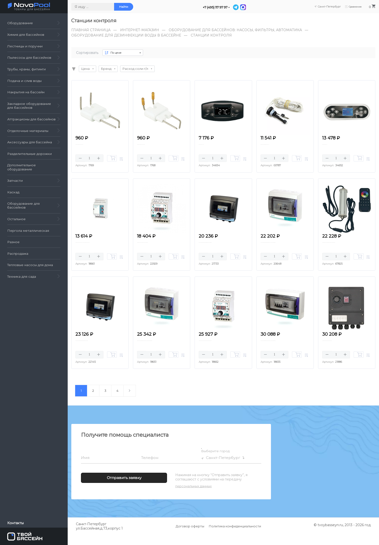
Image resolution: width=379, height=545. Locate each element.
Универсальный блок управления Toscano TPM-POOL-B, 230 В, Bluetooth (218, 352)
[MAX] (243, 7)
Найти (123, 7)
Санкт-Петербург (223, 468)
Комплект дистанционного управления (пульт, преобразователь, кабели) (343, 251)
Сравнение (351, 6)
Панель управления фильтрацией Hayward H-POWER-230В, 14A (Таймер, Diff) (223, 251)
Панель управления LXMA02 (220, 146)
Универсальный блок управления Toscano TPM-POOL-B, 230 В (156, 251)
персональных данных (193, 496)
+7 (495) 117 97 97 (215, 7)
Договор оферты (190, 536)
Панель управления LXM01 (342, 146)
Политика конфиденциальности (235, 536)
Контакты (15, 523)
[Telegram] (236, 7)
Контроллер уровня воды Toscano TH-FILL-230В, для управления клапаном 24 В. (96, 251)
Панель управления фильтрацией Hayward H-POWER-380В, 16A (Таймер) (96, 352)
